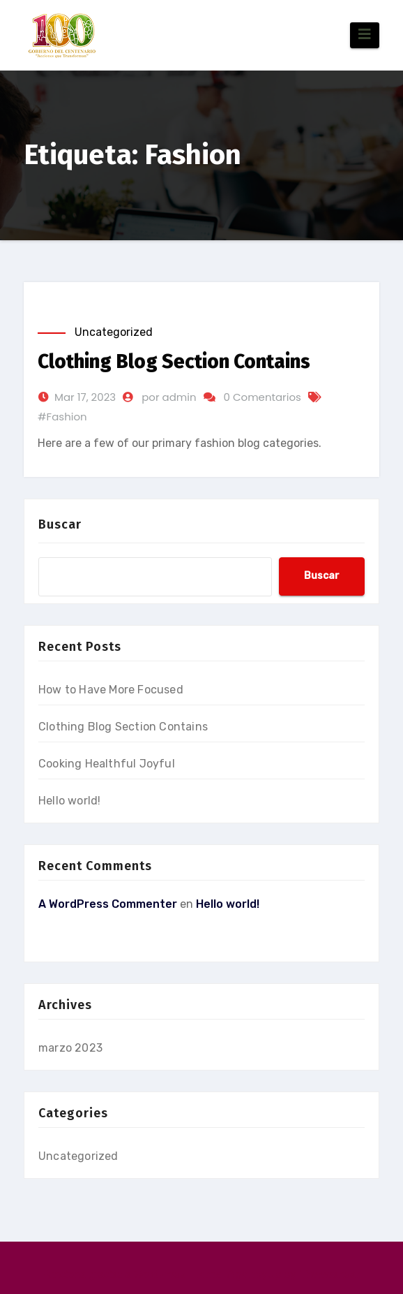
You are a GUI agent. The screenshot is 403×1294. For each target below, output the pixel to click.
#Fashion (62, 416)
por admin (169, 397)
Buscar (60, 524)
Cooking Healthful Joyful (106, 763)
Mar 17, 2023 (85, 397)
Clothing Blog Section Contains (174, 361)
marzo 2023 (70, 1047)
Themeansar (329, 1274)
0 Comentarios (262, 397)
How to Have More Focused (110, 689)
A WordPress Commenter (107, 904)
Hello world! (69, 800)
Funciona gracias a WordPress (115, 1274)
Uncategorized (114, 332)
